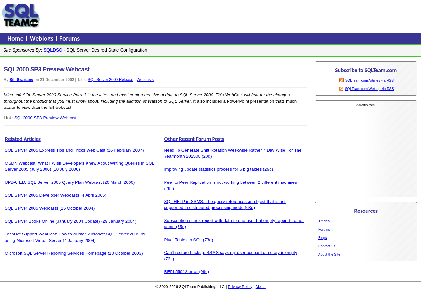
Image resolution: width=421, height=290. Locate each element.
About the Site (329, 254)
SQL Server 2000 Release (110, 80)
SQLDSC (53, 50)
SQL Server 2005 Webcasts (31, 208)
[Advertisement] (163, 15)
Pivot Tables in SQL (183, 239)
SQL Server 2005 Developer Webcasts (42, 195)
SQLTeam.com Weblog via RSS (369, 89)
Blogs (322, 238)
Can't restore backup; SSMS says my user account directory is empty (230, 252)
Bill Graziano (21, 80)
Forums (70, 38)
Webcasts (145, 80)
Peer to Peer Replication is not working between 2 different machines (230, 182)
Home (16, 38)
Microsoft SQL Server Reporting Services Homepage (55, 253)
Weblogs (42, 38)
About (261, 287)
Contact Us (326, 246)
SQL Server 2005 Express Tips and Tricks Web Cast (55, 150)
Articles (324, 221)
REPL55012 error (181, 271)
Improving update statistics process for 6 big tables (213, 169)
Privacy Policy (240, 287)
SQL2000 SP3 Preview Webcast (45, 117)
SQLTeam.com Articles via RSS (369, 80)
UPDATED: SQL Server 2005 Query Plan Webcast (53, 182)
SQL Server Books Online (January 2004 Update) (52, 221)
